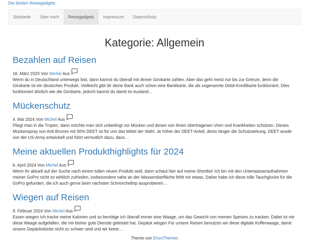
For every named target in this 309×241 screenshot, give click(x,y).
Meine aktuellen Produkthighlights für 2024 (98, 151)
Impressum (113, 16)
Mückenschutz (42, 106)
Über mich (49, 16)
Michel (55, 73)
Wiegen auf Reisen (51, 197)
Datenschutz (145, 16)
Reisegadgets (81, 16)
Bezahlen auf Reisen (54, 60)
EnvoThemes (165, 238)
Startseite (22, 16)
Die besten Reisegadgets (31, 3)
